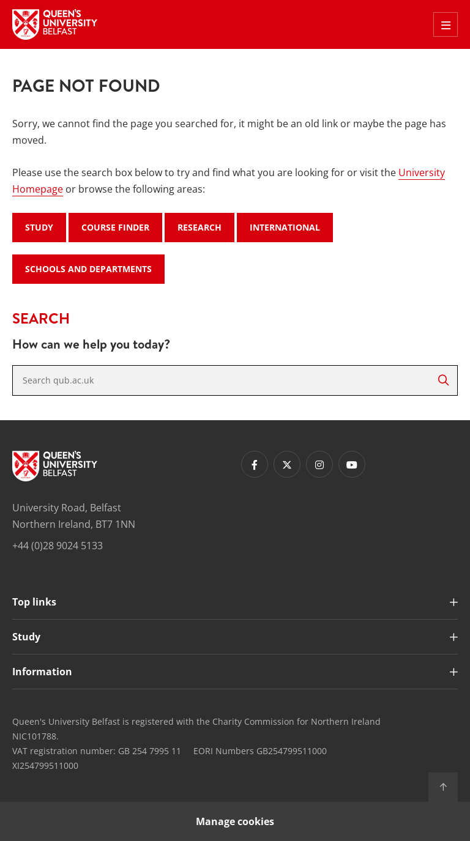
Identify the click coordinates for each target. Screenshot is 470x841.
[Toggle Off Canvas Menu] (445, 24)
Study (39, 227)
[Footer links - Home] (54, 466)
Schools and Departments (88, 269)
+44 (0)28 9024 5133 (57, 545)
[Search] (443, 380)
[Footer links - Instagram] (319, 464)
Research (199, 227)
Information (42, 671)
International (285, 227)
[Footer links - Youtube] (351, 464)
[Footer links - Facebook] (254, 464)
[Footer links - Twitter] (287, 464)
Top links (34, 602)
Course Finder (115, 227)
